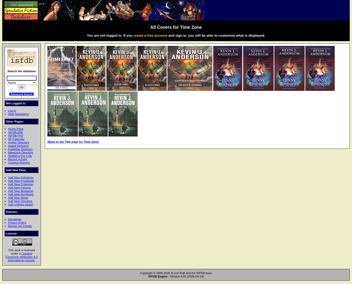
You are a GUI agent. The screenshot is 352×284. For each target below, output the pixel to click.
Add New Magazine (20, 191)
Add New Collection (20, 184)
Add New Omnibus (20, 201)
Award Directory (18, 146)
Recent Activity (17, 159)
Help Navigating (18, 114)
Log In (12, 110)
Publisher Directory (20, 149)
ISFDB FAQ (15, 135)
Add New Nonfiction (21, 194)
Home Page (15, 129)
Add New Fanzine (19, 187)
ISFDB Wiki (15, 132)
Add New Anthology (20, 177)
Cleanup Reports (19, 162)
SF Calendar (16, 139)
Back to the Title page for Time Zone (73, 141)
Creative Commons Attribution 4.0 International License (21, 257)
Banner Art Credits (20, 226)
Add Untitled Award (20, 204)
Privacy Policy (17, 222)
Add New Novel (18, 197)
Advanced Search (22, 94)
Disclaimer (15, 219)
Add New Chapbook (21, 181)
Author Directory (18, 142)
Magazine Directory (20, 152)
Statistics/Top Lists (20, 156)
